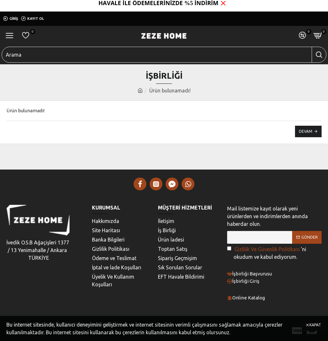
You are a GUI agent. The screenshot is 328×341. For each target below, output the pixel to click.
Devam (305, 131)
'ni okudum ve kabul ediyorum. (266, 252)
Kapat (315, 325)
